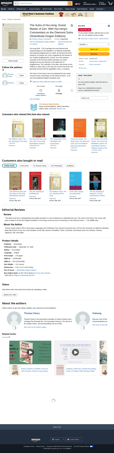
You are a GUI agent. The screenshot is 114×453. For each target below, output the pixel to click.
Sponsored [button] (6, 337)
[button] (3, 9)
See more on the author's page (35, 327)
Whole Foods (47, 9)
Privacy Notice (40, 446)
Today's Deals (70, 9)
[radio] (9, 166)
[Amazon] (6, 3)
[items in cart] (110, 3)
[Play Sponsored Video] (30, 352)
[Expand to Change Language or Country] (63, 439)
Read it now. (61, 109)
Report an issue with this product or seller (46, 82)
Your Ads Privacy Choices (81, 446)
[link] (18, 140)
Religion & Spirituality (14, 19)
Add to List (85, 98)
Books (92, 9)
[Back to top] (57, 429)
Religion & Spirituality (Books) (23, 275)
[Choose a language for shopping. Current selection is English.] (56, 439)
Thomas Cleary (37, 39)
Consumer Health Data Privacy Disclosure (59, 446)
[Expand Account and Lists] (96, 4)
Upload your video (9, 295)
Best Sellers (58, 9)
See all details (35, 99)
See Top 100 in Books (42, 273)
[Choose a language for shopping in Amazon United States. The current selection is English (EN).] (77, 3)
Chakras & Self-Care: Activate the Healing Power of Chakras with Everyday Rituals (81, 370)
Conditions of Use (29, 446)
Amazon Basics (34, 9)
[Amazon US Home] (35, 440)
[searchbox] (43, 3)
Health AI (11, 9)
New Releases (82, 9)
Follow (21, 75)
